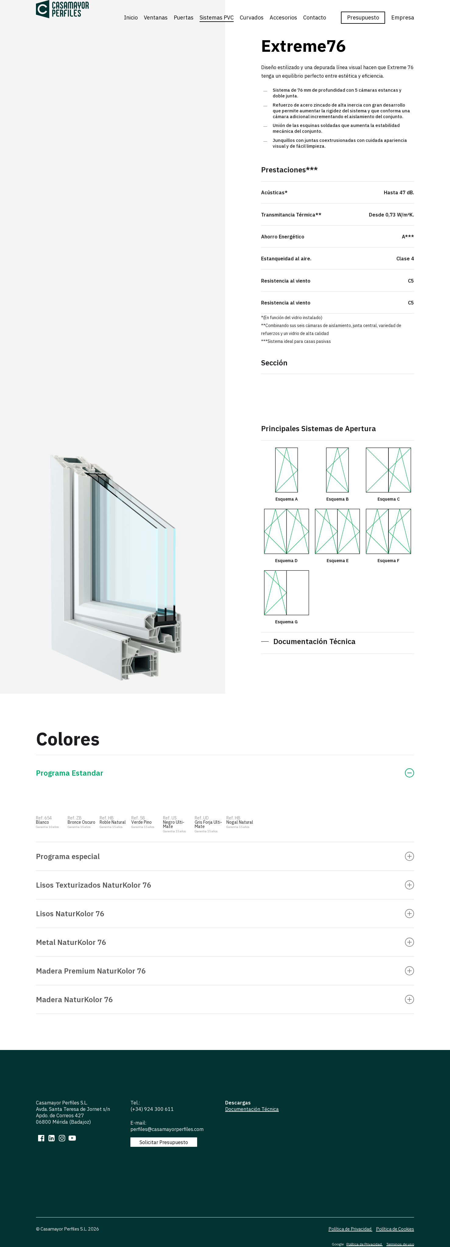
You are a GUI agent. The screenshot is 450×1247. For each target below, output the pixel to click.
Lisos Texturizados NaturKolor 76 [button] (225, 885)
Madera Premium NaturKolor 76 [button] (225, 971)
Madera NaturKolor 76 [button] (225, 999)
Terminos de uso (400, 1242)
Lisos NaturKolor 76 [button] (225, 913)
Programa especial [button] (225, 856)
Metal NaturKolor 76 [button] (225, 942)
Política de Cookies (395, 1227)
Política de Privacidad (350, 1227)
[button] (308, 641)
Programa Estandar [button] (225, 773)
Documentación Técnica (252, 1109)
